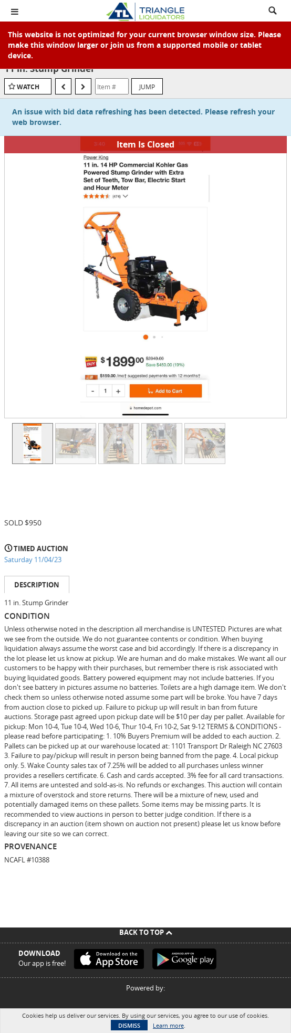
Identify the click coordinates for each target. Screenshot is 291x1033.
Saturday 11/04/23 (32, 559)
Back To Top (145, 932)
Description (36, 584)
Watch (28, 86)
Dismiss (129, 1025)
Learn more (168, 1025)
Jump (147, 86)
